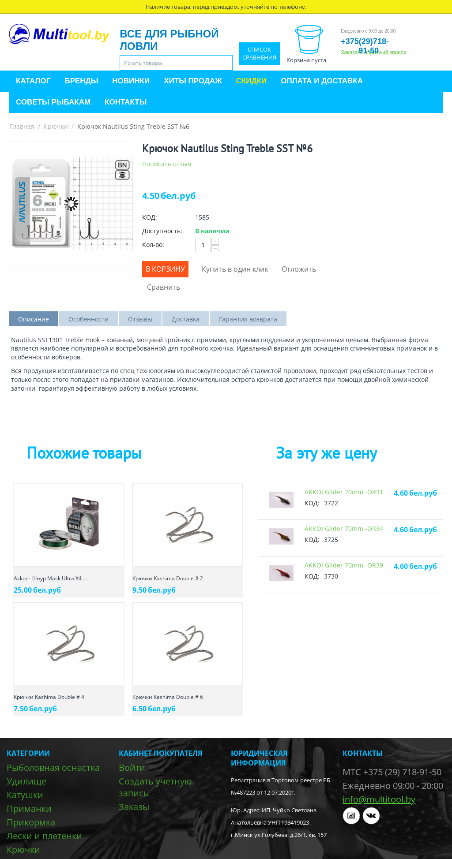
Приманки (29, 808)
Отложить (299, 269)
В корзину (165, 269)
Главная (22, 126)
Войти (132, 767)
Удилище (26, 781)
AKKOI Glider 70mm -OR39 (344, 565)
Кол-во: (153, 244)
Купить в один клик (235, 269)
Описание (33, 319)
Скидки (251, 81)
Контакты (126, 102)
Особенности (88, 319)
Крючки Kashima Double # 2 (167, 578)
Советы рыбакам (53, 102)
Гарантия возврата (248, 319)
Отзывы (140, 319)
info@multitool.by (379, 799)
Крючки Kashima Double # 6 (167, 697)
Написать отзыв (166, 164)
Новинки (131, 81)
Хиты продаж (193, 81)
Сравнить (163, 287)
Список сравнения (259, 53)
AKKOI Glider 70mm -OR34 (344, 528)
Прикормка (31, 822)
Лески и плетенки (44, 836)
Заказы (134, 807)
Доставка (186, 319)
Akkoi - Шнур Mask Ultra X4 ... (50, 578)
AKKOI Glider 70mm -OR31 (344, 492)
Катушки (25, 795)
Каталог (33, 81)
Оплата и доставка (322, 81)
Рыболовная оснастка (53, 767)
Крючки (56, 126)
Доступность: (162, 231)
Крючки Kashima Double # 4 (49, 697)
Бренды (81, 81)
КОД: (149, 217)
